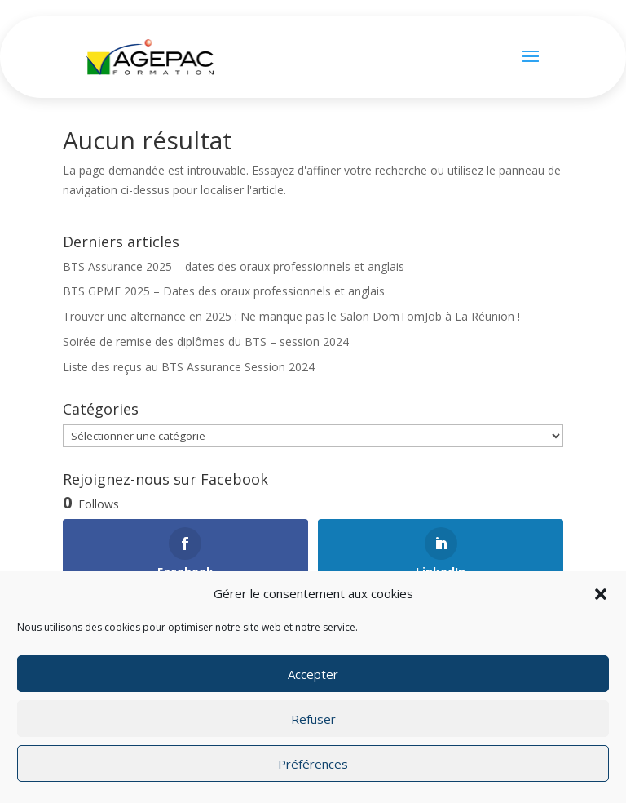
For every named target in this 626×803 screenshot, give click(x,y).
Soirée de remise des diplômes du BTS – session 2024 (206, 341)
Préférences (313, 764)
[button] (601, 594)
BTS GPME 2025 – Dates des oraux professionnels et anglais (224, 291)
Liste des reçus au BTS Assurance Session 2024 (189, 367)
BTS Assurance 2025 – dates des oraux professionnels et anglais (233, 266)
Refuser (313, 719)
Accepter (313, 674)
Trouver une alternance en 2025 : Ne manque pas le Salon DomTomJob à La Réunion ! (291, 316)
